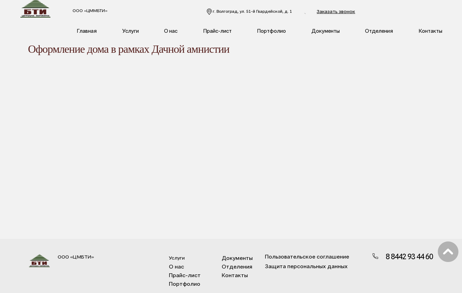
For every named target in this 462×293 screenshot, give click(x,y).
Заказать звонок (367, 11)
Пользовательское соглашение (302, 256)
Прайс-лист (217, 31)
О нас (170, 31)
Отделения (379, 31)
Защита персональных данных (301, 266)
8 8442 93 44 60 (321, 12)
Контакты (430, 31)
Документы (325, 31)
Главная (87, 31)
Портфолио (271, 31)
